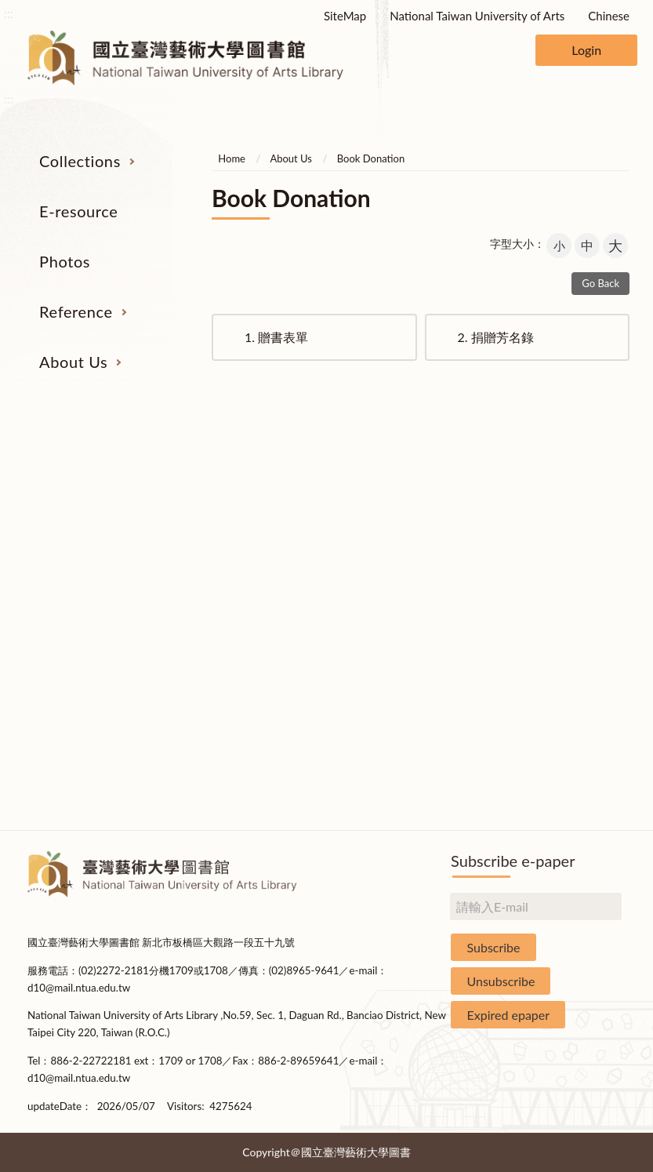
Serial (74, 493)
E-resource (78, 211)
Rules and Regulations (578, 759)
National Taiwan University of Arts (477, 16)
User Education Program (452, 552)
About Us (73, 361)
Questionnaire (578, 788)
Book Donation (370, 158)
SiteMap (345, 16)
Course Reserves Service (452, 591)
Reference (76, 311)
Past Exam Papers (452, 523)
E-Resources (75, 552)
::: (8, 12)
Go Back (600, 283)
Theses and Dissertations (75, 620)
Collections (80, 160)
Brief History (578, 552)
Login (586, 49)
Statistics (578, 582)
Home (231, 158)
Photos (64, 261)
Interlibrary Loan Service (452, 493)
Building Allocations (578, 523)
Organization (578, 493)
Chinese (608, 16)
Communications (578, 641)
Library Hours (578, 611)
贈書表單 (276, 336)
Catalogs (75, 523)
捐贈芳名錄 (496, 336)
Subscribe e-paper (513, 860)
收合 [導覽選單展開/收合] (614, 412)
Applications (578, 670)
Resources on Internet (74, 582)
